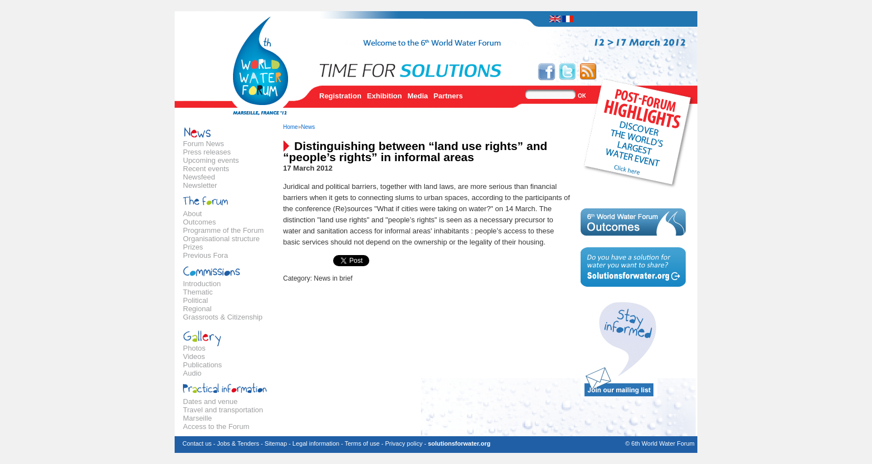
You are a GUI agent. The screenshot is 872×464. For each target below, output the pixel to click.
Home (290, 127)
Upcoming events (211, 160)
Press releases (207, 152)
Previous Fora (205, 255)
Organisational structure (221, 239)
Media (418, 96)
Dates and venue (210, 401)
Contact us (197, 443)
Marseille (197, 418)
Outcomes (199, 222)
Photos (194, 348)
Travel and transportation (223, 410)
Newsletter (200, 185)
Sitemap (276, 443)
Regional (197, 309)
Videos (194, 356)
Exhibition (384, 96)
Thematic (197, 292)
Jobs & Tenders (238, 443)
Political (195, 300)
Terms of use (362, 443)
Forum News (203, 143)
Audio (192, 373)
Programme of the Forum (223, 230)
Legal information (316, 443)
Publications (202, 365)
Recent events (206, 168)
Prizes (193, 247)
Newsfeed (199, 177)
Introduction (202, 284)
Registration (340, 96)
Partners (448, 96)
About (192, 213)
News (308, 127)
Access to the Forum (216, 426)
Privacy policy (403, 443)
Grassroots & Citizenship (222, 317)
